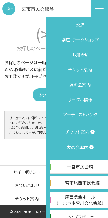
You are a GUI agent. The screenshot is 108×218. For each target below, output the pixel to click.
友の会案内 (81, 199)
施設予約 (101, 63)
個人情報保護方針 (81, 172)
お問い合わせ (26, 185)
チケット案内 (27, 199)
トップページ (55, 95)
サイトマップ (81, 185)
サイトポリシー (26, 172)
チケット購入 (101, 105)
